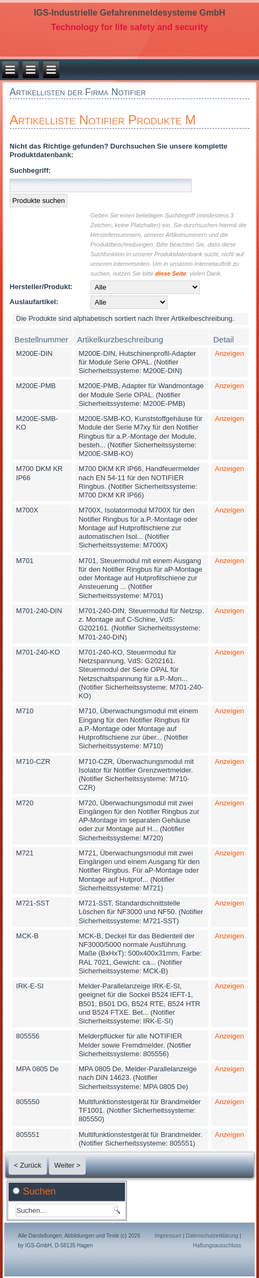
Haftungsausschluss (217, 1245)
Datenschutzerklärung (212, 1236)
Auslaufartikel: (34, 302)
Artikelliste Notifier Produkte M (103, 120)
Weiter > (67, 1165)
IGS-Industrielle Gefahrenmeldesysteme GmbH (130, 12)
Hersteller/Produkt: (41, 287)
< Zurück (27, 1165)
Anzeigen (229, 353)
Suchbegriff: (30, 170)
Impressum (168, 1236)
